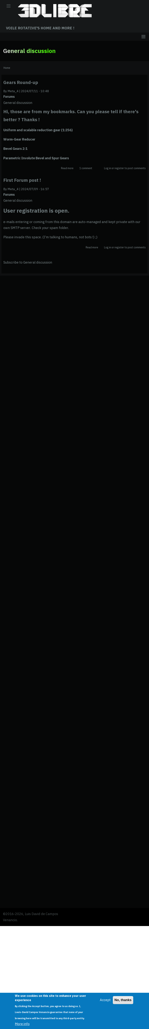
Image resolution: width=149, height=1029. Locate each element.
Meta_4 (13, 91)
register (119, 168)
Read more (67, 168)
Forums (9, 96)
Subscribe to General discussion (27, 262)
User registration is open (35, 210)
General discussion (17, 103)
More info (22, 1024)
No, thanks (123, 1000)
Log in (107, 168)
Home (7, 68)
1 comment (85, 168)
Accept (105, 1000)
